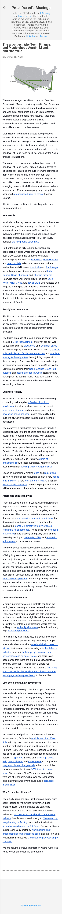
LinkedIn (30, 36)
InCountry (45, 13)
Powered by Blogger (31, 905)
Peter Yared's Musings (31, 7)
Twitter (43, 36)
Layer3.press (25, 16)
